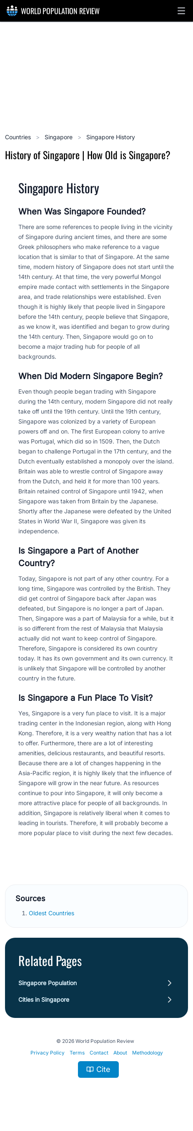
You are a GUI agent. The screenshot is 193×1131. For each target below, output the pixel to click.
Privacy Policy (47, 1053)
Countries (19, 136)
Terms (77, 1053)
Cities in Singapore (43, 999)
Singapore (59, 136)
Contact (99, 1053)
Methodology (147, 1053)
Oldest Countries (52, 913)
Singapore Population (47, 982)
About (120, 1053)
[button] (181, 11)
